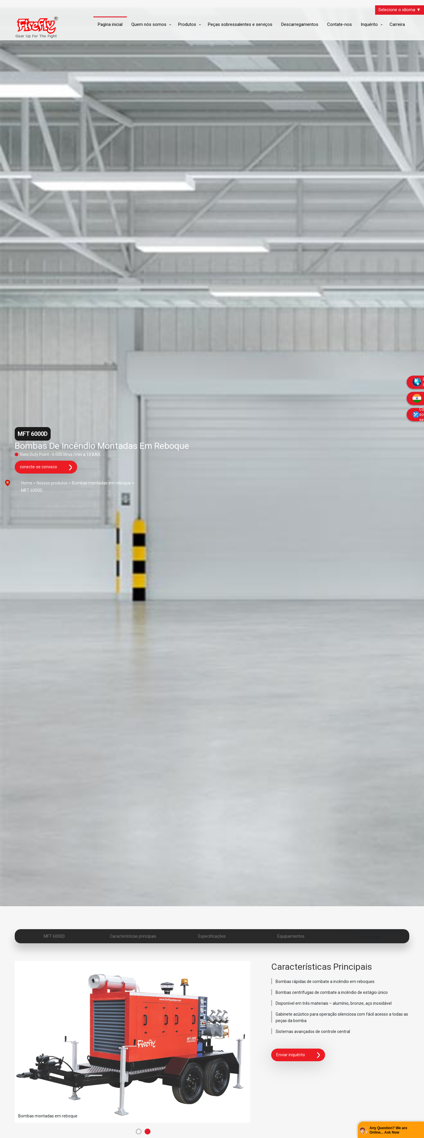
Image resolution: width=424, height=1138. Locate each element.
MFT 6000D (54, 936)
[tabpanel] (135, 1042)
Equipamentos (290, 936)
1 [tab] (139, 1131)
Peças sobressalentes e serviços (240, 24)
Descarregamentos (299, 24)
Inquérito (369, 24)
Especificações (212, 936)
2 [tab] (147, 1131)
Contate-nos (339, 24)
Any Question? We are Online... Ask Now (388, 1130)
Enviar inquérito (298, 1055)
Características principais (133, 936)
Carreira (397, 24)
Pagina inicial (110, 24)
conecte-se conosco (46, 467)
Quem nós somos (148, 24)
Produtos (187, 24)
